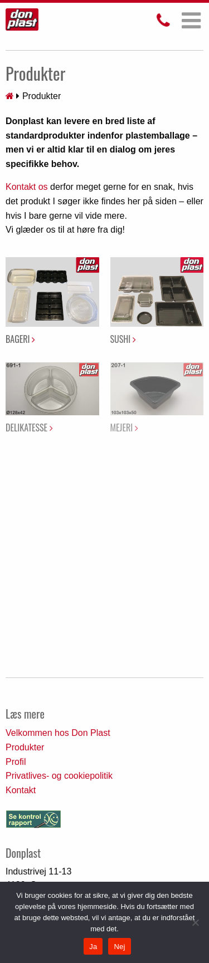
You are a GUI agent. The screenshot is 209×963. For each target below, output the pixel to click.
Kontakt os (27, 186)
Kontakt (21, 790)
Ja (93, 946)
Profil (16, 762)
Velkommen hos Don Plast (58, 733)
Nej (119, 946)
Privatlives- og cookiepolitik (59, 775)
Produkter (25, 747)
